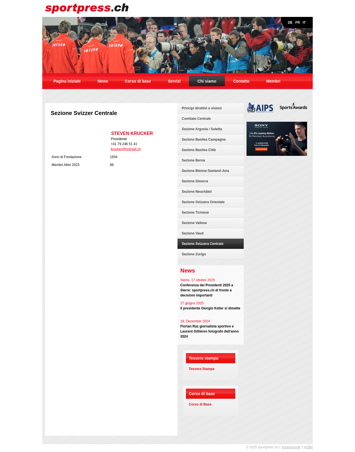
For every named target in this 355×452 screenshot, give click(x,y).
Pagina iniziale (67, 81)
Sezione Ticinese (195, 212)
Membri (273, 81)
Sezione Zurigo (194, 254)
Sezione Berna (193, 160)
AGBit (308, 447)
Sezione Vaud (192, 233)
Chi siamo (207, 81)
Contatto (241, 81)
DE (290, 23)
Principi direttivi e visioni (202, 108)
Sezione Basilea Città (199, 150)
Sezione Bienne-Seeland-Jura (205, 171)
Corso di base (138, 81)
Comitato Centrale (196, 119)
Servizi (174, 81)
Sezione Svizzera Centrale (202, 244)
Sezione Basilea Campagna (203, 139)
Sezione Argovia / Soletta (202, 129)
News (102, 81)
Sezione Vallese (194, 223)
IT (304, 23)
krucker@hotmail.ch (126, 149)
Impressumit (291, 447)
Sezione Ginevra (195, 181)
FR (297, 23)
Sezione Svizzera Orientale (203, 202)
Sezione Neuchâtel (197, 192)
